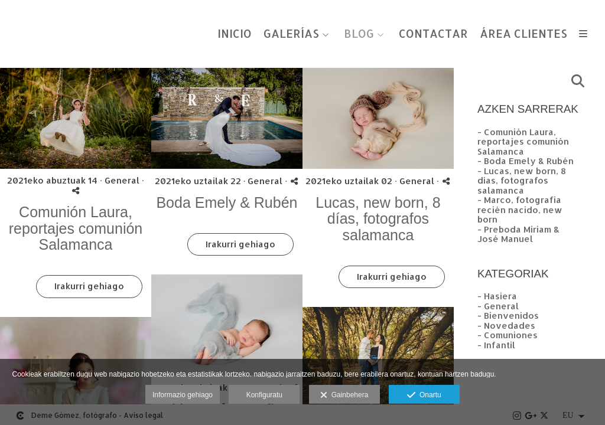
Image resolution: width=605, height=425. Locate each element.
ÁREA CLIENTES (523, 34)
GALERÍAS (291, 34)
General (122, 180)
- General (498, 306)
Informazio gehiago (182, 395)
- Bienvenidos (508, 315)
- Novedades (506, 325)
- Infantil (496, 345)
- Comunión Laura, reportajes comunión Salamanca (523, 141)
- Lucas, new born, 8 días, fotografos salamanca (521, 180)
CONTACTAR (433, 34)
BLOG (359, 34)
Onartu (424, 395)
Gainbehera (344, 395)
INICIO (234, 34)
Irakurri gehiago (89, 286)
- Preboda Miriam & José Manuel (518, 234)
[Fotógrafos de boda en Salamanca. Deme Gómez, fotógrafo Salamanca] (10, 22)
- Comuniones (507, 335)
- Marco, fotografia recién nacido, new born (519, 209)
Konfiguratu (264, 395)
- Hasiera (497, 296)
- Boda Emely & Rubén (525, 160)
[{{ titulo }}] (75, 118)
